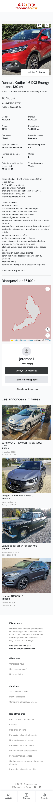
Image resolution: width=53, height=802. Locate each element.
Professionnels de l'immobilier (22, 769)
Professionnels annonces (20, 756)
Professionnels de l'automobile (23, 735)
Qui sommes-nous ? (18, 669)
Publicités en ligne (17, 730)
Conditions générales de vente (23, 702)
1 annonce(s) (26, 363)
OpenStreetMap (27, 340)
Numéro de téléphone (27, 379)
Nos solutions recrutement (21, 740)
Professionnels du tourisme (21, 745)
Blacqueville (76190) (11, 103)
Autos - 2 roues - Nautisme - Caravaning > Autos (24, 91)
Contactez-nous (16, 664)
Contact (13, 724)
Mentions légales (17, 696)
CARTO (48, 340)
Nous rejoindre (16, 674)
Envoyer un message (26, 370)
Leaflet (14, 340)
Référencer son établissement (23, 750)
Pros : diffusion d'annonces (21, 719)
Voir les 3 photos (35, 72)
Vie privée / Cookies (18, 691)
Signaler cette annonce (26, 389)
